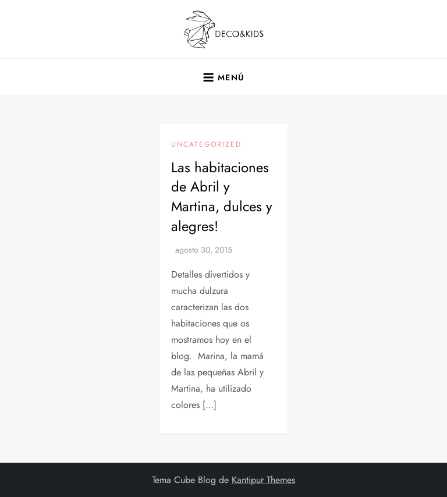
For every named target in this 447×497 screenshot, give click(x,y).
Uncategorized (206, 145)
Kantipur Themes (263, 480)
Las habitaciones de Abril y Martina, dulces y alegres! (221, 196)
